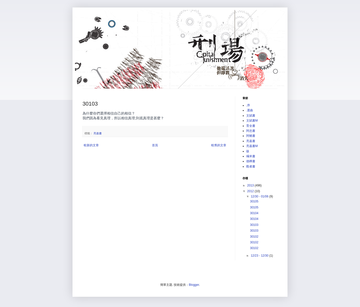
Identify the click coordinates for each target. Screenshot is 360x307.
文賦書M (252, 120)
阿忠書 (250, 131)
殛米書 (250, 156)
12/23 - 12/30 (260, 255)
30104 (254, 213)
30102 (254, 236)
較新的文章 (91, 145)
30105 (254, 201)
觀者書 (250, 166)
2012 (251, 191)
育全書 (250, 126)
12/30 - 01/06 (260, 196)
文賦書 (250, 115)
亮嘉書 (98, 133)
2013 (251, 185)
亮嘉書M (252, 146)
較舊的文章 (218, 145)
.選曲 (249, 110)
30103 (254, 225)
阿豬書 (250, 136)
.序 (248, 105)
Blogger (194, 285)
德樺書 (250, 161)
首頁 (155, 145)
